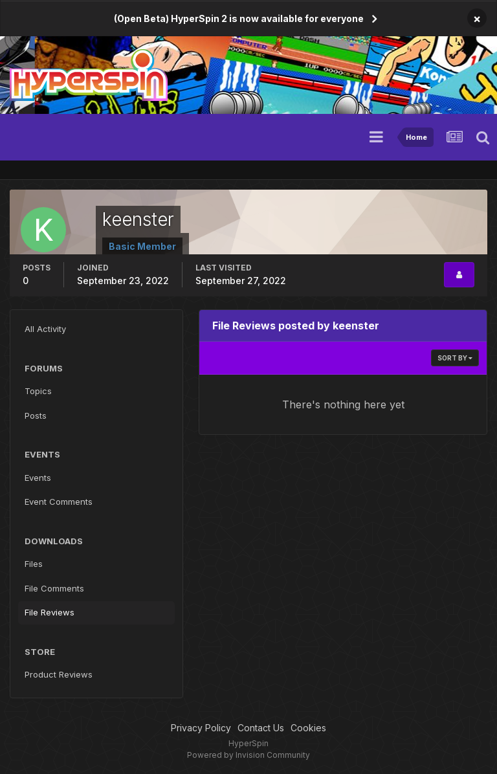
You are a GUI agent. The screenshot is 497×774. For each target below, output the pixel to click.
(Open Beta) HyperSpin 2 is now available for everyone (239, 18)
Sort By (454, 358)
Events (38, 477)
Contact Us (260, 727)
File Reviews (49, 612)
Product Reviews (59, 674)
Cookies (308, 727)
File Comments (54, 588)
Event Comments (59, 501)
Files (34, 563)
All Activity (45, 329)
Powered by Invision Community (248, 755)
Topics (38, 391)
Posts (36, 415)
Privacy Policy (201, 727)
